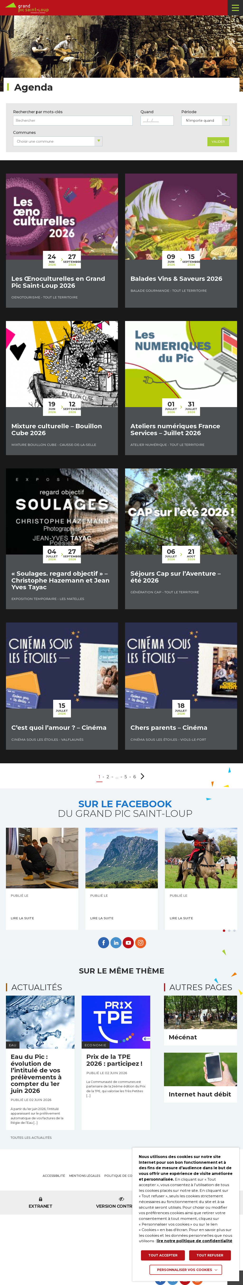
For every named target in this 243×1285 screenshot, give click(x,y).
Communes (24, 132)
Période (188, 112)
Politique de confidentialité (130, 1176)
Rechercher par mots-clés (38, 112)
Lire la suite (22, 918)
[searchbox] (58, 141)
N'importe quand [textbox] (200, 120)
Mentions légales (84, 1176)
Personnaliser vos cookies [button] (184, 1270)
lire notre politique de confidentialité (194, 1241)
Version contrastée (121, 1203)
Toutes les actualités (31, 1137)
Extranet (40, 1203)
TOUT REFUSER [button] (209, 1255)
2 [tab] (229, 931)
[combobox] (205, 121)
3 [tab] (234, 931)
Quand (147, 112)
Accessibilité (54, 1176)
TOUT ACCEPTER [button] (163, 1255)
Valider (218, 141)
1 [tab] (224, 931)
